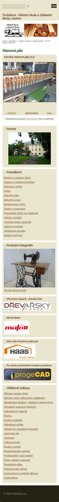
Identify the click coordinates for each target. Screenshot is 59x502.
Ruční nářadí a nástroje (17, 460)
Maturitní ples (11, 195)
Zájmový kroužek (13, 226)
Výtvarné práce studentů (17, 222)
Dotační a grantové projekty (19, 182)
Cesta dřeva (10, 478)
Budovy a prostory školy (17, 177)
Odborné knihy (12, 442)
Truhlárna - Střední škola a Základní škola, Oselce (27, 16)
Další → (50, 113)
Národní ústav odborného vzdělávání (24, 398)
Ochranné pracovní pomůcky (20, 407)
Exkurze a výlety (13, 186)
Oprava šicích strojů (15, 290)
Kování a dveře (12, 446)
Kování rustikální (13, 420)
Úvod (4, 41)
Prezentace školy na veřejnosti (21, 213)
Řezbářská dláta (13, 464)
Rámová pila (38, 41)
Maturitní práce (12, 200)
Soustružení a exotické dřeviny (21, 473)
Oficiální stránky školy (16, 393)
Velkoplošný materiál (15, 411)
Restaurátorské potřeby (17, 451)
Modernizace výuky (14, 204)
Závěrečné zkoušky (15, 231)
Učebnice (9, 438)
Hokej (7, 191)
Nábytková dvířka (13, 424)
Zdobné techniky (13, 235)
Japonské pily (11, 433)
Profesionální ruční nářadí (18, 455)
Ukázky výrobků (25, 41)
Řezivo (8, 415)
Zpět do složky (31, 113)
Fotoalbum (12, 41)
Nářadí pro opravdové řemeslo (21, 429)
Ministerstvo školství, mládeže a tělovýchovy (28, 402)
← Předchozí (10, 113)
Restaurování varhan (15, 469)
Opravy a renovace (14, 208)
